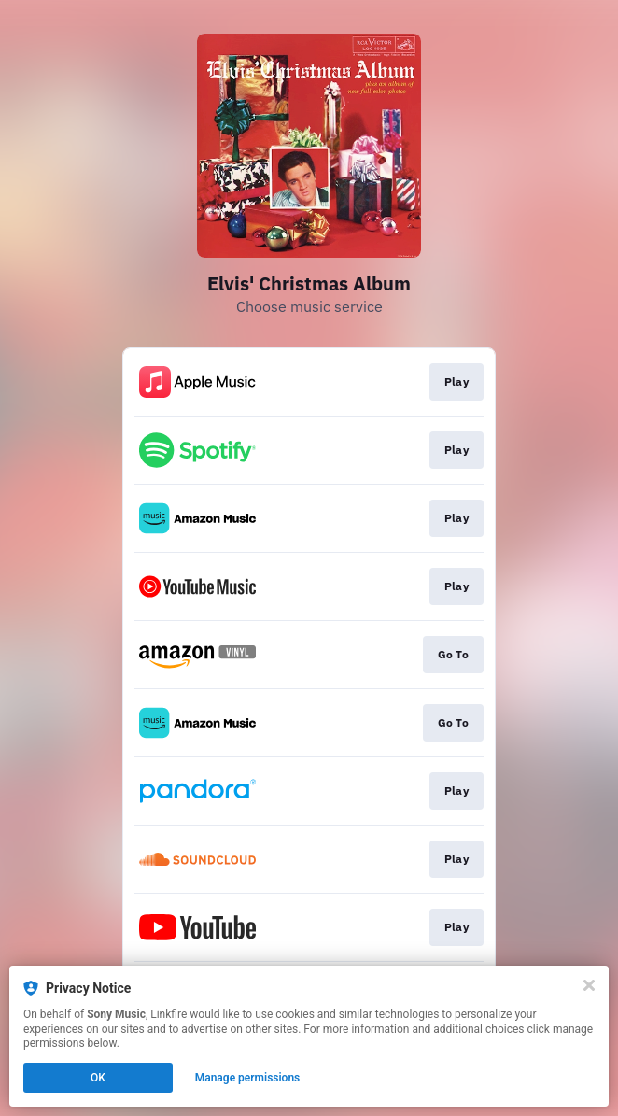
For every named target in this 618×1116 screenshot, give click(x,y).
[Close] (589, 985)
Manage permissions (248, 1077)
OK (98, 1077)
